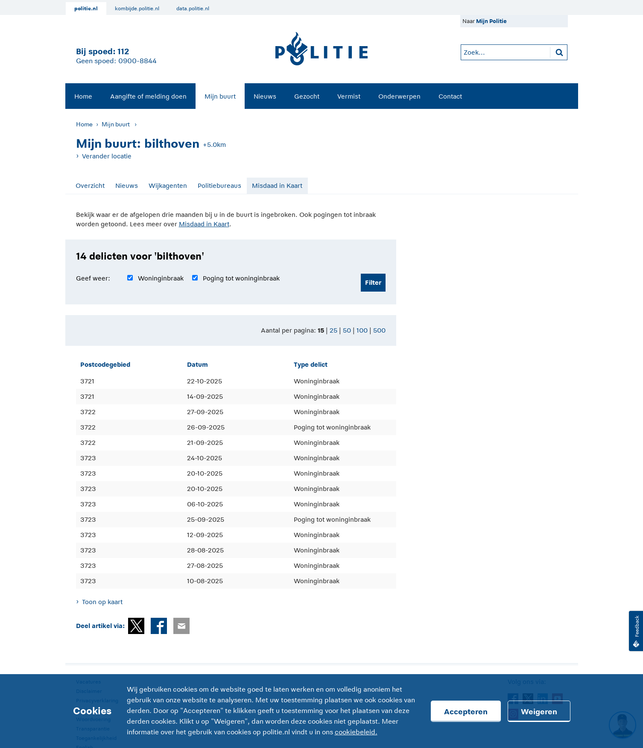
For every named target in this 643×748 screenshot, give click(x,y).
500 (379, 330)
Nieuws (265, 96)
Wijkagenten (168, 185)
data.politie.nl (192, 8)
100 (362, 330)
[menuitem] (83, 96)
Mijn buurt (220, 96)
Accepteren (466, 711)
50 (347, 330)
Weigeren (539, 711)
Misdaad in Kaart (277, 185)
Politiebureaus (219, 185)
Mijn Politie (491, 21)
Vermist (348, 96)
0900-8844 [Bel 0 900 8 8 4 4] (137, 61)
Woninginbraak (161, 278)
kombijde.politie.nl (137, 8)
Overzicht (90, 185)
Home (83, 96)
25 (333, 330)
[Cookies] (321, 711)
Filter (373, 282)
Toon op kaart (102, 602)
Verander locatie (107, 156)
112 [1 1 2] (123, 51)
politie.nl (86, 8)
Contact (450, 96)
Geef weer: (93, 278)
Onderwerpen (399, 96)
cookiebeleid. (356, 732)
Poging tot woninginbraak (241, 278)
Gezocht (306, 96)
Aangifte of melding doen (148, 96)
